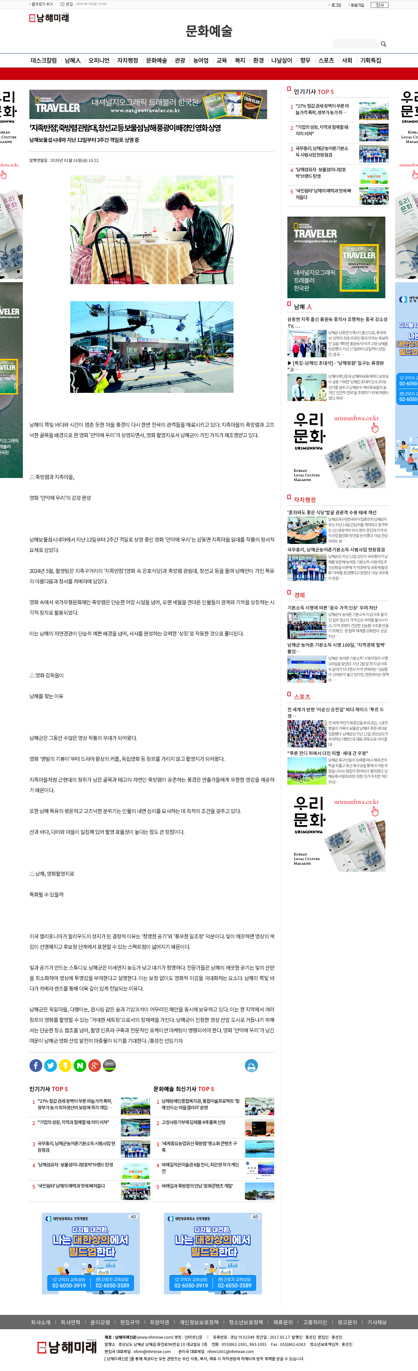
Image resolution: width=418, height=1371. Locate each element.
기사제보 (377, 1322)
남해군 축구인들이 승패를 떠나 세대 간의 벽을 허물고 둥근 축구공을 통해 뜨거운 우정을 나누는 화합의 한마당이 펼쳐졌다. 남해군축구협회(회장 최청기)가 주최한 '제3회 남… (358, 770)
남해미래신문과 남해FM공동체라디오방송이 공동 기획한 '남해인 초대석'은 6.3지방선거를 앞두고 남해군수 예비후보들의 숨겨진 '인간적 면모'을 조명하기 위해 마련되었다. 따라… (358, 387)
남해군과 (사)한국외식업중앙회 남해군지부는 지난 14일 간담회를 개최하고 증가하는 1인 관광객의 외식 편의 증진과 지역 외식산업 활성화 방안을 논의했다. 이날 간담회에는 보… (358, 530)
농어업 (201, 60)
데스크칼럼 (44, 60)
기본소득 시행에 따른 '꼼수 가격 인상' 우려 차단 (332, 607)
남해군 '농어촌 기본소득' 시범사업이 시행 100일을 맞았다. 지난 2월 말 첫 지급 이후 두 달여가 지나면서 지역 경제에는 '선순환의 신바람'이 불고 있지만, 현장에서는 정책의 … (358, 669)
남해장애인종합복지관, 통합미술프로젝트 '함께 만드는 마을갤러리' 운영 (200, 1104)
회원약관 (159, 1322)
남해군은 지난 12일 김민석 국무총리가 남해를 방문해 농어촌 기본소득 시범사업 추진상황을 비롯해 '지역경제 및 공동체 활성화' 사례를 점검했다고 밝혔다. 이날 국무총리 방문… (358, 567)
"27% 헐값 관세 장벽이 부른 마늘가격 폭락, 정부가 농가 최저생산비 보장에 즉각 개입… (75, 1104)
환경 (258, 60)
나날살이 (281, 60)
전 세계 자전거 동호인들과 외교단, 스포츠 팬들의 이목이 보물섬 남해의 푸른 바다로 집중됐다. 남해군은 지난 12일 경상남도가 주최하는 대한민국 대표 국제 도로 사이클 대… (358, 733)
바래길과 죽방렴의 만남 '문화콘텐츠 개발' (197, 1185)
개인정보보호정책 (199, 1322)
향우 (305, 60)
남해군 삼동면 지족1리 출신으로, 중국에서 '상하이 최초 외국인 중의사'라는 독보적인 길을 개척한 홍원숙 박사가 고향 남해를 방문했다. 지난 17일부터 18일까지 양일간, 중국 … (358, 343)
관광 (180, 60)
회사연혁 (70, 1322)
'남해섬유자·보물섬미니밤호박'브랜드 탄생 (75, 1164)
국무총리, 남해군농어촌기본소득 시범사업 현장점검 (336, 549)
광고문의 (347, 1322)
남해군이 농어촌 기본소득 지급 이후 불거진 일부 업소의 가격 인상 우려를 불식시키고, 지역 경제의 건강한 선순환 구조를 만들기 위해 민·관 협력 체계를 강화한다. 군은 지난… (358, 625)
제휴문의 (283, 1322)
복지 (240, 60)
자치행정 (127, 60)
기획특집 (370, 60)
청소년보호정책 (246, 1322)
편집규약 (130, 1322)
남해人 (73, 60)
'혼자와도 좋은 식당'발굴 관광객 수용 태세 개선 (332, 512)
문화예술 (209, 30)
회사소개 (41, 1322)
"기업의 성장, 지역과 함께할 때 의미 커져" (73, 1122)
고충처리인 (315, 1322)
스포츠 (326, 60)
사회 (347, 60)
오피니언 (98, 60)
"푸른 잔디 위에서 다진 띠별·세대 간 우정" (327, 753)
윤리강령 (100, 1322)
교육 (222, 60)
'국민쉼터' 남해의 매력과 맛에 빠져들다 (71, 1185)
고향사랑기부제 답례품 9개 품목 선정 (193, 1122)
